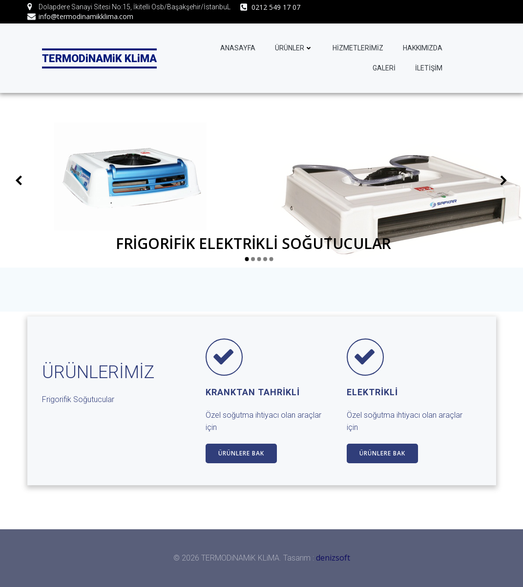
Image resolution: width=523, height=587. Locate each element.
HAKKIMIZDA (422, 48)
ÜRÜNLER (294, 48)
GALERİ (384, 68)
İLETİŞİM (428, 68)
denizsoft (333, 557)
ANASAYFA (237, 48)
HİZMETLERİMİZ (358, 48)
